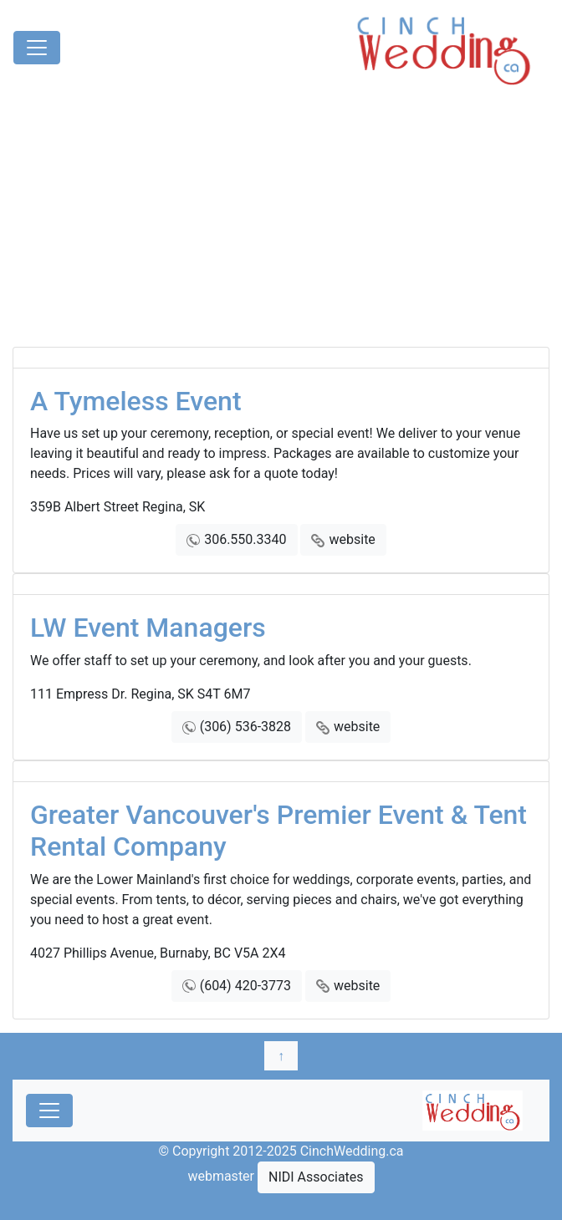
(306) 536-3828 (245, 727)
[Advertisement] (281, 221)
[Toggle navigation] (36, 47)
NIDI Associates (316, 1177)
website (352, 539)
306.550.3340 (245, 539)
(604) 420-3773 (245, 986)
